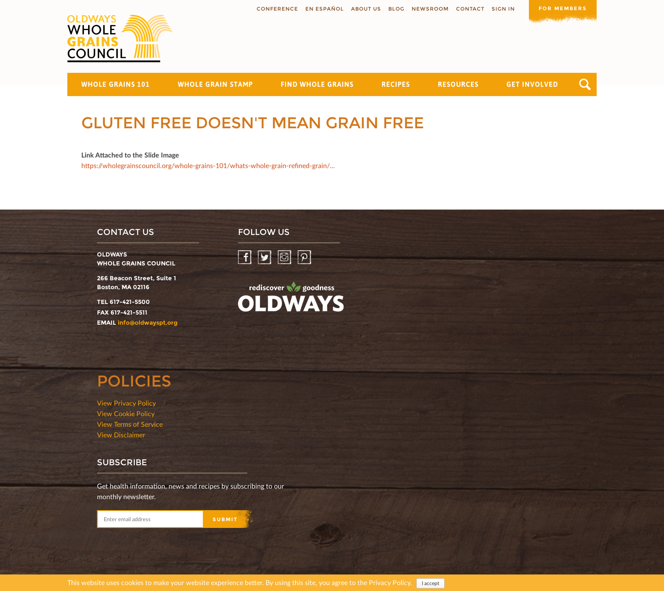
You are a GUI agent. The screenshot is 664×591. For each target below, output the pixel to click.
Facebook (245, 257)
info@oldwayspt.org (147, 322)
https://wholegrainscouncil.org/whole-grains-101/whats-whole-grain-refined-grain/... (208, 165)
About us (366, 9)
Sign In (503, 9)
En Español (324, 9)
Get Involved (532, 84)
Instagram (285, 257)
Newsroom (430, 9)
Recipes (396, 84)
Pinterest (305, 257)
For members (563, 8)
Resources (458, 84)
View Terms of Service (130, 424)
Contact (470, 9)
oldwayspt (291, 300)
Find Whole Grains (317, 84)
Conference (277, 9)
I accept (430, 584)
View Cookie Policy (126, 413)
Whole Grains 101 (115, 84)
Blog (396, 9)
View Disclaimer (121, 435)
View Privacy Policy (126, 403)
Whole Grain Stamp (215, 84)
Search (585, 84)
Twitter (265, 257)
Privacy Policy (389, 583)
